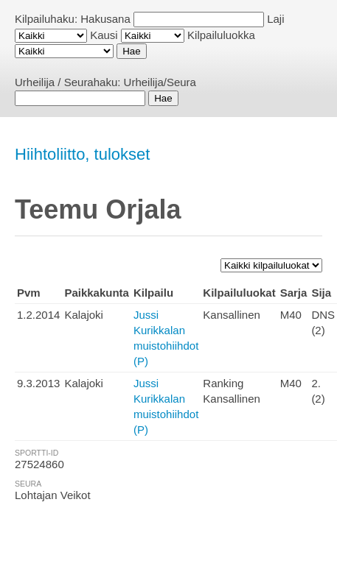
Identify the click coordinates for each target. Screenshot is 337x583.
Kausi (104, 35)
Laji (275, 19)
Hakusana (105, 19)
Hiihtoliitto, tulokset (82, 154)
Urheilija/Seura (160, 82)
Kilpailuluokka (221, 35)
